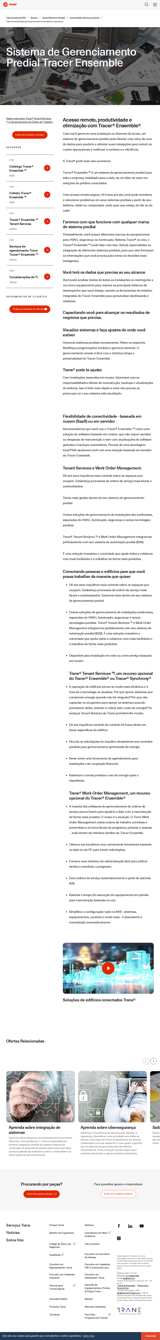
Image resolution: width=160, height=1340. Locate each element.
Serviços (34, 17)
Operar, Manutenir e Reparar (53, 17)
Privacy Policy (143, 1286)
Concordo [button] (150, 1336)
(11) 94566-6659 (132, 1276)
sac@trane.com (129, 1278)
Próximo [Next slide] (153, 1061)
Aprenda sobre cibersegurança (108, 1127)
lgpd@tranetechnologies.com (128, 1293)
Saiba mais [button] (88, 1336)
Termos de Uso (123, 1288)
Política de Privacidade (126, 1286)
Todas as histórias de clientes (30, 309)
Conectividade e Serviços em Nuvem (85, 17)
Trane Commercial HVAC (16, 17)
